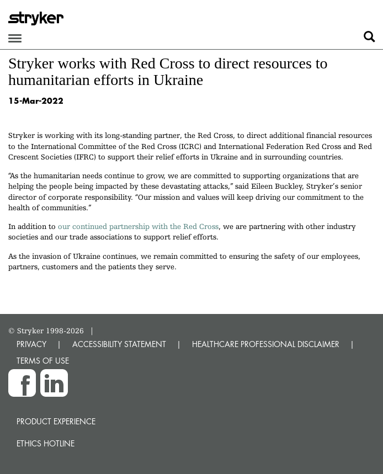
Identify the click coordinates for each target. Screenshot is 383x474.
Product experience (56, 421)
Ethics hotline (46, 443)
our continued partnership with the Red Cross (138, 226)
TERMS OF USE (43, 360)
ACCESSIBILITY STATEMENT (119, 344)
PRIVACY (31, 344)
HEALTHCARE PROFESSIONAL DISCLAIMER (265, 344)
